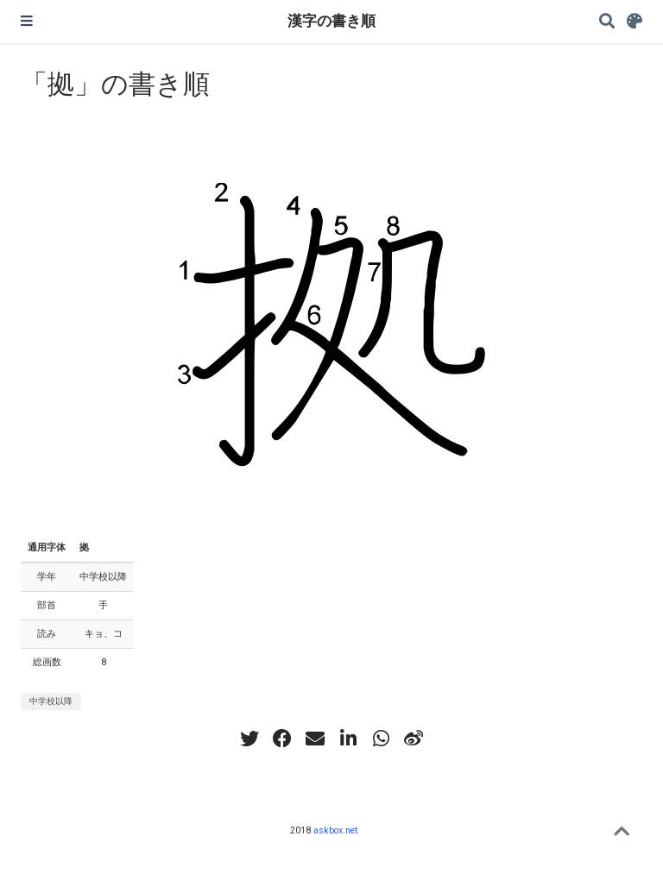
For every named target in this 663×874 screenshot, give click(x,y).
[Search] (607, 22)
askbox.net (335, 830)
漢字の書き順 (331, 21)
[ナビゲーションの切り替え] (27, 21)
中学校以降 (51, 701)
